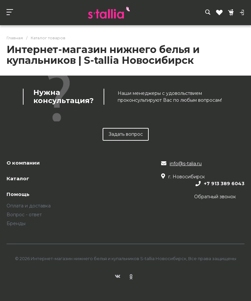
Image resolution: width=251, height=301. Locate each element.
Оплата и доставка (29, 206)
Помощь (18, 194)
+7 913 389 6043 (224, 183)
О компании (23, 163)
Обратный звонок (215, 197)
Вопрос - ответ (24, 215)
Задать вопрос (126, 134)
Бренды (16, 223)
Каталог (18, 179)
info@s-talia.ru (186, 164)
